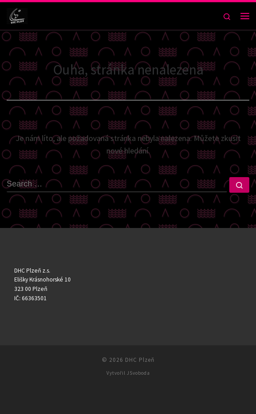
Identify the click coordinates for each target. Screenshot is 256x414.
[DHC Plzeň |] (17, 14)
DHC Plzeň (139, 360)
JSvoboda (138, 373)
